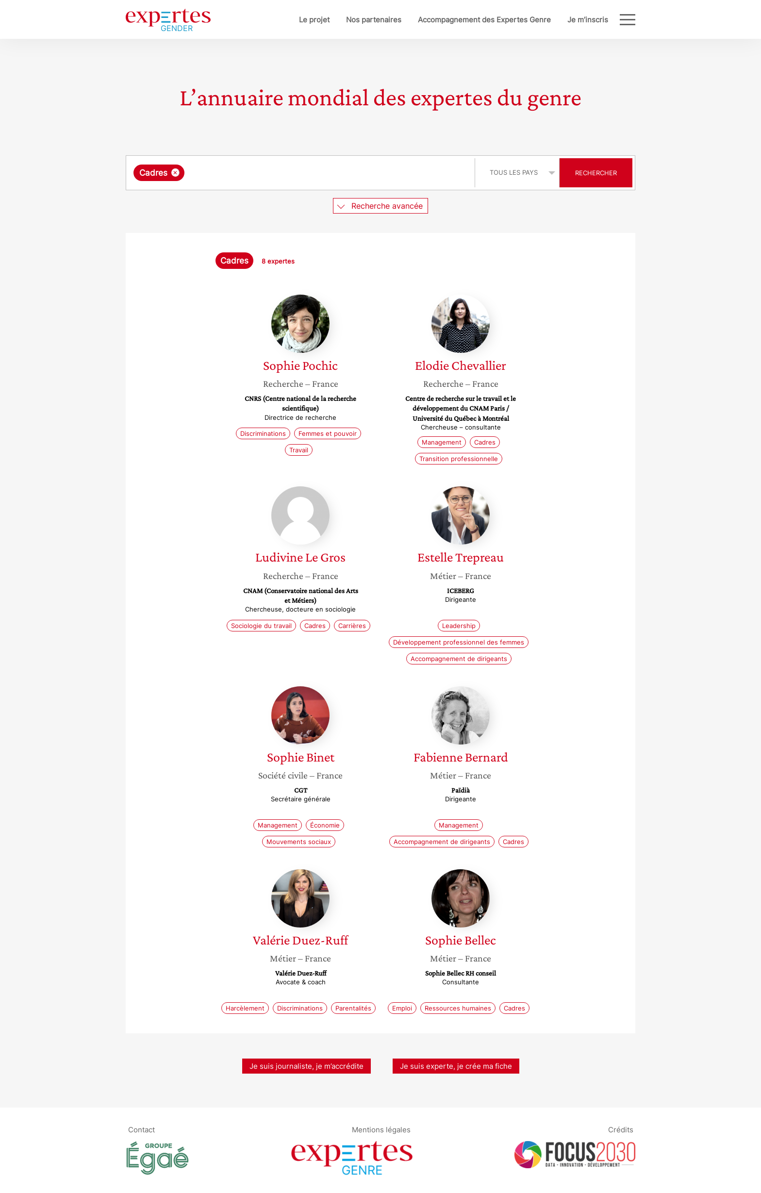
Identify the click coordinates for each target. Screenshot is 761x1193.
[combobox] (302, 172)
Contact (141, 1129)
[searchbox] (287, 173)
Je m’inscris (555, 19)
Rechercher (596, 173)
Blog (600, 19)
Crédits (620, 1129)
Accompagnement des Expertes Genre (452, 19)
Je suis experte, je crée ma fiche (456, 1066)
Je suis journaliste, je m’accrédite (306, 1066)
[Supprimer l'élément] (175, 172)
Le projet (282, 19)
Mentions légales (381, 1129)
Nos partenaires (341, 19)
